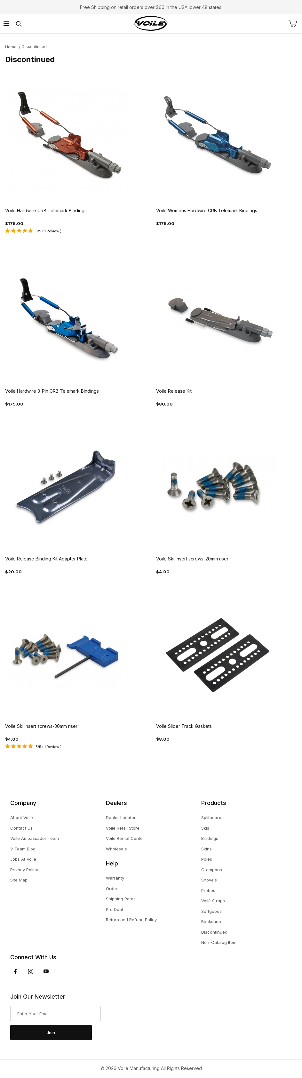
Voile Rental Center (125, 838)
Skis (205, 828)
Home (11, 46)
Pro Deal (114, 909)
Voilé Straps (213, 900)
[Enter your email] (55, 1013)
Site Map (19, 879)
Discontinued (34, 46)
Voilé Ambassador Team (34, 838)
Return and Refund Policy (131, 919)
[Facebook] (15, 971)
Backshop (211, 921)
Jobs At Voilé (23, 859)
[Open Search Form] (18, 23)
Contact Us (21, 828)
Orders (113, 888)
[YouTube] (46, 971)
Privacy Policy (24, 869)
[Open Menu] (6, 23)
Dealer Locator (121, 817)
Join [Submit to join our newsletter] (51, 1032)
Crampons (211, 869)
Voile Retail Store (122, 828)
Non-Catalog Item (218, 942)
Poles (206, 859)
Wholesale (116, 848)
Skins (206, 848)
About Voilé (21, 817)
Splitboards (212, 817)
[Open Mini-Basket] (295, 23)
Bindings (209, 838)
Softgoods (211, 911)
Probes (208, 890)
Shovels (209, 879)
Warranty (115, 878)
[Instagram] (30, 971)
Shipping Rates (121, 898)
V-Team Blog (23, 848)
